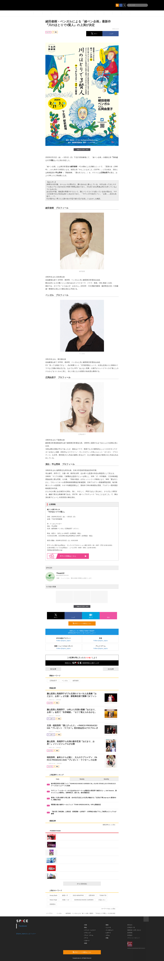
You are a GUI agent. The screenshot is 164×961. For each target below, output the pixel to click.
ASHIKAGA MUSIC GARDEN (83, 900)
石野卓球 (91, 895)
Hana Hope (52, 900)
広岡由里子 (52, 680)
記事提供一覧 (131, 927)
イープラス (49, 913)
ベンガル (64, 680)
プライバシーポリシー (133, 938)
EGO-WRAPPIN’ (77, 895)
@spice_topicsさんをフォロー (26, 933)
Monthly (106, 779)
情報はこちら (73, 556)
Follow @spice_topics (63, 640)
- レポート (108, 932)
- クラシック (87, 932)
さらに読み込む (88, 884)
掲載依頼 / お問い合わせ (134, 930)
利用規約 (129, 935)
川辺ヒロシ (101, 900)
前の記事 (51, 669)
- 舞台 (85, 927)
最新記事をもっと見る (110, 824)
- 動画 (106, 925)
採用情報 (129, 932)
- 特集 (106, 938)
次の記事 (112, 669)
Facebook (23, 926)
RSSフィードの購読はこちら (83, 623)
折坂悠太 (52, 904)
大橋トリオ (64, 900)
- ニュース (108, 927)
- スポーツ (86, 940)
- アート (86, 938)
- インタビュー (109, 930)
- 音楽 (85, 925)
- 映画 (85, 943)
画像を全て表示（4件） (82, 149)
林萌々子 (64, 895)
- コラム (107, 935)
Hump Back (52, 895)
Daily (57, 779)
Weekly (82, 779)
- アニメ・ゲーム (88, 935)
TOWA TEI (102, 895)
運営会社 (129, 925)
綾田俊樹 (75, 680)
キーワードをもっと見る (109, 908)
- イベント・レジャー (90, 930)
